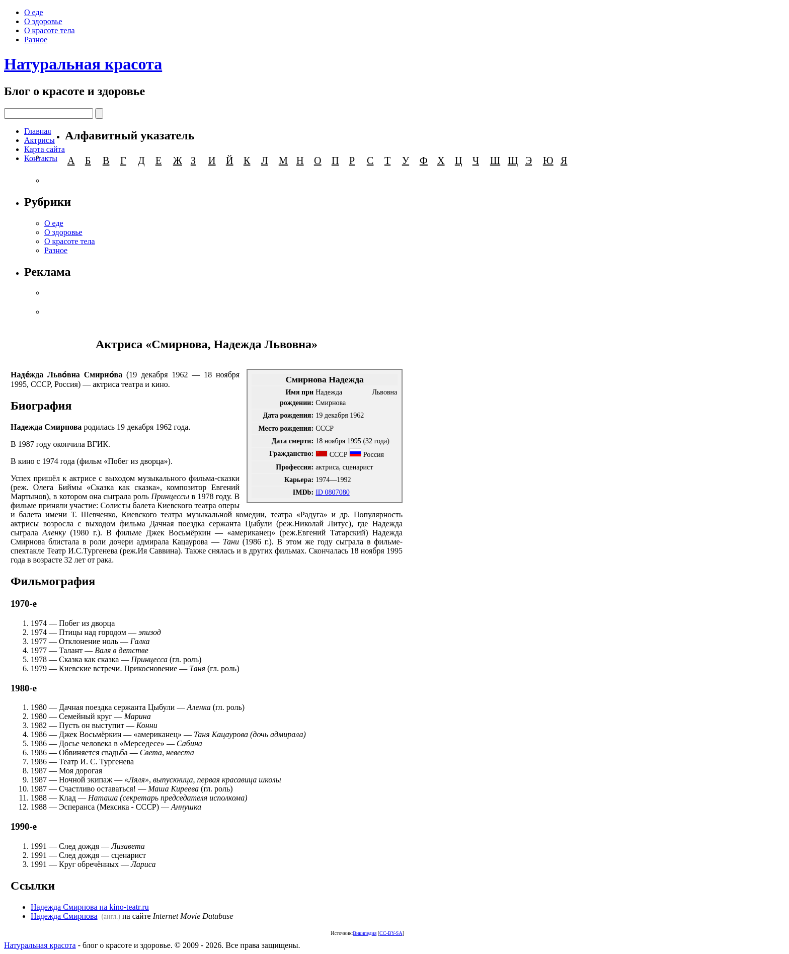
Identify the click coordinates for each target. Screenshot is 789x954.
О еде (33, 12)
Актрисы (39, 140)
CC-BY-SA (391, 933)
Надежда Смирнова (64, 916)
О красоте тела (49, 30)
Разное (35, 39)
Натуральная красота (83, 64)
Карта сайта (44, 149)
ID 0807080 (332, 492)
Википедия (364, 933)
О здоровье (43, 21)
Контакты (40, 158)
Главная (37, 131)
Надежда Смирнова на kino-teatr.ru (90, 907)
